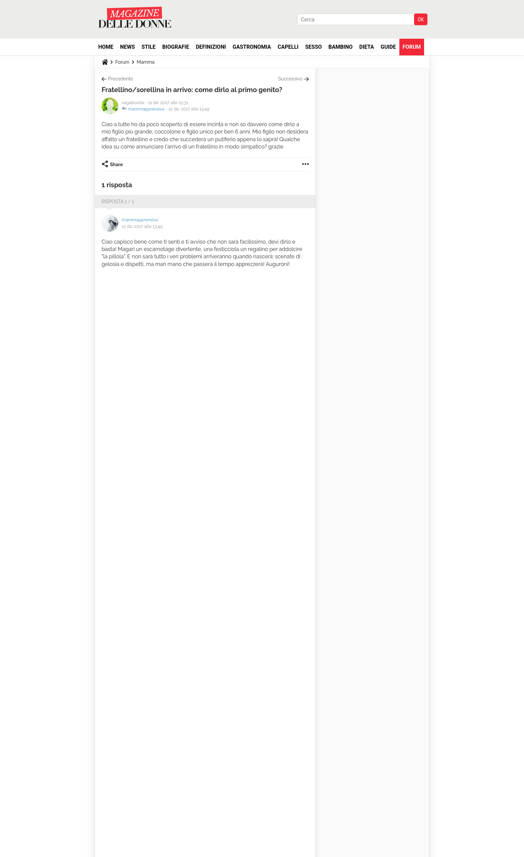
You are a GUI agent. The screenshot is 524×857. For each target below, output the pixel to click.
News (127, 47)
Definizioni (211, 47)
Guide (388, 47)
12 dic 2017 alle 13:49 (188, 108)
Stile (148, 47)
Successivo (290, 78)
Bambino (341, 47)
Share (116, 164)
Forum (412, 47)
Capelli (288, 47)
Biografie (175, 47)
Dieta (366, 47)
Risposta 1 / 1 (118, 201)
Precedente (120, 78)
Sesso (313, 47)
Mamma (145, 62)
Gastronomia (252, 47)
